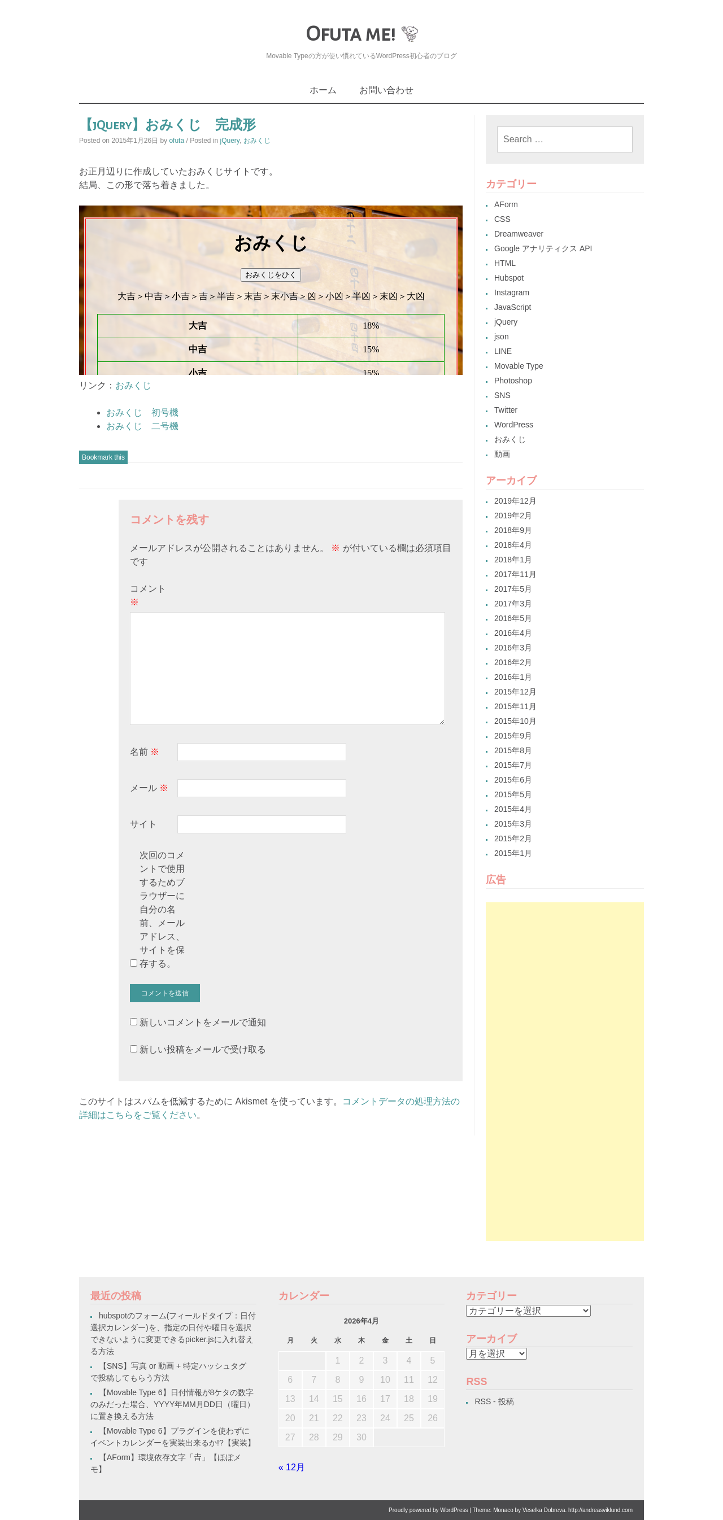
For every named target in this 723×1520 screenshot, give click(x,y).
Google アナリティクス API (543, 248)
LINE (503, 351)
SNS (502, 395)
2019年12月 (515, 500)
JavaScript (512, 307)
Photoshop (513, 380)
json (501, 336)
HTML (505, 263)
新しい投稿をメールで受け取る (203, 1049)
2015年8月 (513, 750)
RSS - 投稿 (493, 1401)
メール (149, 788)
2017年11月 (515, 574)
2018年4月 (513, 544)
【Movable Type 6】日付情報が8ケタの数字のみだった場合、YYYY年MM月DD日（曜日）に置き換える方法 (172, 1404)
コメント (148, 595)
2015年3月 (513, 823)
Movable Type (518, 365)
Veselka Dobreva (543, 1510)
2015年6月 (513, 779)
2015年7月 (513, 765)
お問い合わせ (386, 90)
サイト (143, 824)
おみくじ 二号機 (142, 426)
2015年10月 (515, 721)
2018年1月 (513, 559)
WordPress (513, 424)
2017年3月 (513, 603)
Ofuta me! (350, 34)
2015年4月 (513, 809)
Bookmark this (103, 457)
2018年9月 (513, 530)
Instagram (511, 292)
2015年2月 (513, 838)
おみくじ (257, 141)
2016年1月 (513, 677)
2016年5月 (513, 618)
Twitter (505, 409)
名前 (144, 752)
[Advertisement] (565, 1071)
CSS (502, 219)
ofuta (176, 141)
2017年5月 (513, 588)
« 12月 (291, 1467)
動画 (502, 453)
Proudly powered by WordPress (428, 1510)
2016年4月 (513, 632)
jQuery (229, 141)
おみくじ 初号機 (142, 412)
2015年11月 (515, 706)
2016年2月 (513, 662)
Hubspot (509, 277)
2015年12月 (515, 691)
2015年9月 (513, 735)
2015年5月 (513, 794)
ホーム (323, 90)
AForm (506, 204)
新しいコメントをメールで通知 (203, 1022)
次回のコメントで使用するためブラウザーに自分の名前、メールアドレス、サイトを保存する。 (162, 909)
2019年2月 (513, 515)
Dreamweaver (518, 233)
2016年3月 (513, 647)
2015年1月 (513, 853)
